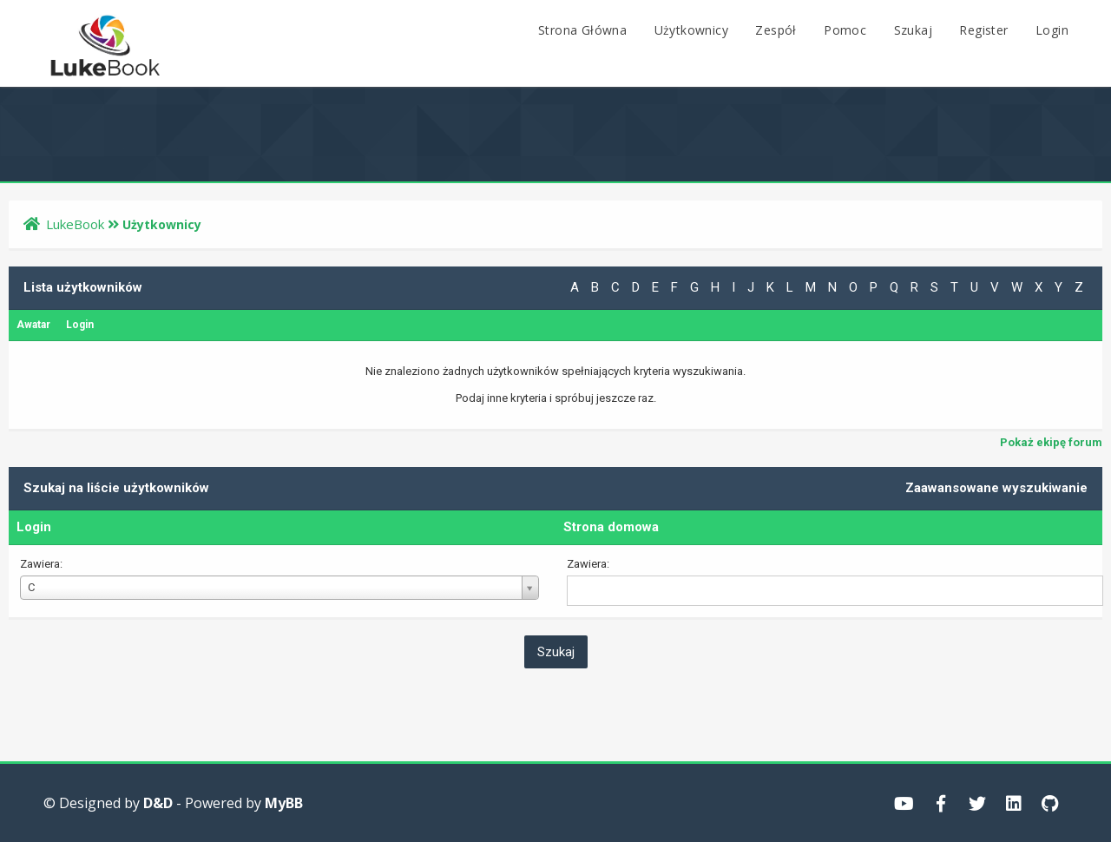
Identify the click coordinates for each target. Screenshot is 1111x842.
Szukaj (913, 30)
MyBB (284, 802)
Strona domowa (611, 527)
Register (983, 30)
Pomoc (845, 30)
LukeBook (75, 224)
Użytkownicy (691, 30)
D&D (158, 802)
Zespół (775, 30)
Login (1051, 30)
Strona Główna (582, 30)
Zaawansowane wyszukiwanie (996, 488)
